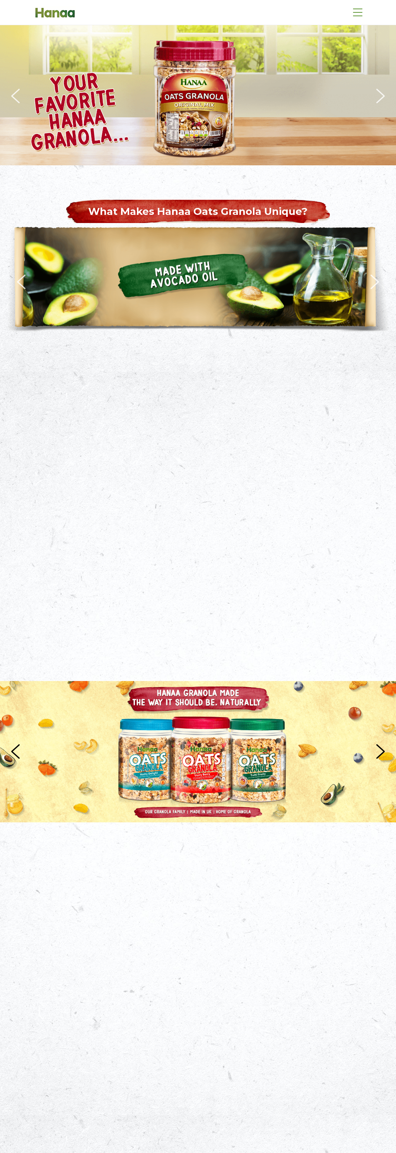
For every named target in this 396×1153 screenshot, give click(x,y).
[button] (15, 96)
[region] (198, 96)
